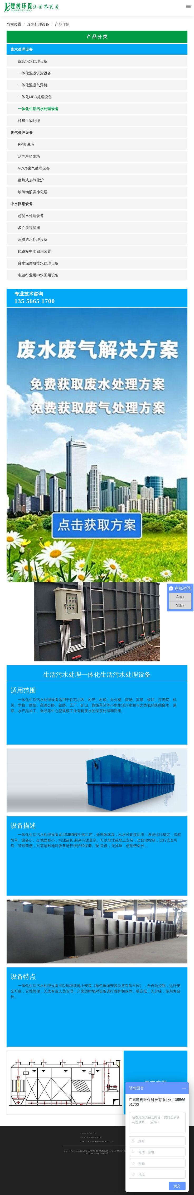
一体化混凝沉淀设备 (34, 73)
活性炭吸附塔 (29, 156)
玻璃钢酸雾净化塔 (32, 192)
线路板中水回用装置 (34, 251)
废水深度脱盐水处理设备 (38, 263)
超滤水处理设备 (31, 216)
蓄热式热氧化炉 (31, 180)
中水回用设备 (22, 204)
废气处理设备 (22, 132)
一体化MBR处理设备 (35, 97)
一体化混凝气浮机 (32, 85)
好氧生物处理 (29, 121)
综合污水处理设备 (32, 61)
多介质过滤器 (29, 227)
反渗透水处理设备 (32, 239)
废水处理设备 (38, 24)
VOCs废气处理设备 (34, 168)
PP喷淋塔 (26, 144)
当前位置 (14, 24)
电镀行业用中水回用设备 (38, 275)
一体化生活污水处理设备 (38, 109)
